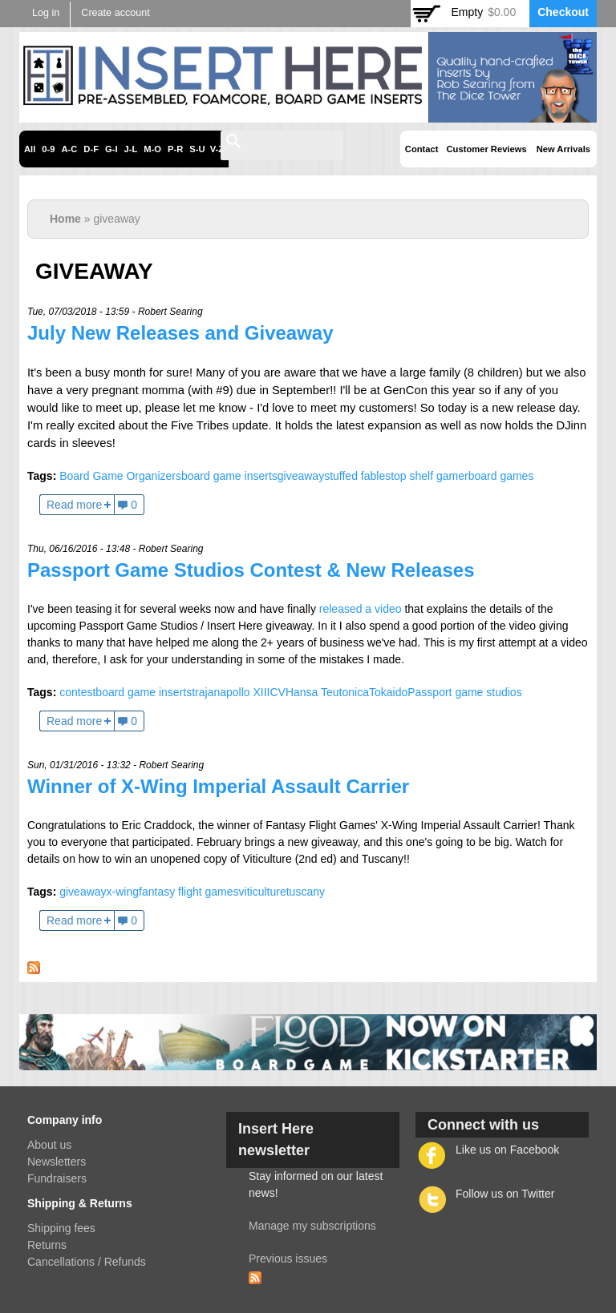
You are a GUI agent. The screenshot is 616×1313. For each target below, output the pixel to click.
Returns (47, 1244)
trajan (206, 692)
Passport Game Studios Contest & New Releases (251, 570)
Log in (45, 12)
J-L (131, 149)
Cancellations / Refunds (86, 1261)
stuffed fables (357, 475)
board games (501, 475)
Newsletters (56, 1161)
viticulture (262, 891)
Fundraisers (57, 1178)
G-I (111, 149)
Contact (422, 149)
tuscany (305, 891)
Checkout (563, 12)
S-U (197, 149)
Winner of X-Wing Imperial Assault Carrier (218, 786)
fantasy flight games (189, 891)
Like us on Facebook (507, 1149)
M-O (152, 149)
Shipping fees (61, 1228)
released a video (360, 608)
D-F (91, 149)
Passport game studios (464, 692)
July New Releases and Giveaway (180, 333)
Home (65, 218)
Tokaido (388, 692)
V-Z (217, 149)
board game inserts (229, 475)
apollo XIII (245, 692)
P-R (175, 149)
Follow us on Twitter (505, 1193)
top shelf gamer (429, 475)
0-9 (48, 149)
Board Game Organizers (120, 475)
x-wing (123, 891)
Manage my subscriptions (312, 1225)
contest (77, 692)
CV (277, 692)
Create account (115, 12)
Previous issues (288, 1258)
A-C (69, 149)
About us (49, 1144)
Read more (74, 504)
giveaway (301, 475)
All (29, 149)
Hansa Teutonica (327, 692)
